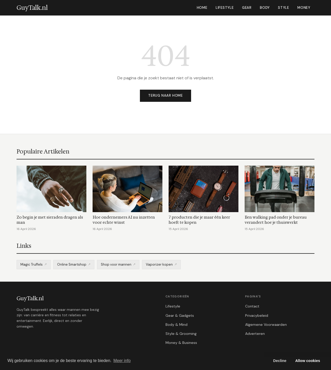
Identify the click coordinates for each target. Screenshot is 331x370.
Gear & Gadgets (180, 315)
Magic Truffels (31, 264)
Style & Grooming (181, 333)
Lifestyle (225, 7)
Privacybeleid (256, 315)
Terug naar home (165, 95)
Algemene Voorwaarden (266, 324)
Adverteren (255, 333)
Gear (247, 7)
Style (283, 7)
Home (202, 7)
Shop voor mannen (116, 264)
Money (303, 7)
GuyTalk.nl (30, 298)
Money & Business (181, 342)
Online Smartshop (71, 264)
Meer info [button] (122, 360)
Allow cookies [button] (307, 361)
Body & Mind (176, 324)
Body (265, 7)
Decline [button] (279, 361)
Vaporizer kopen (159, 264)
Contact (252, 306)
